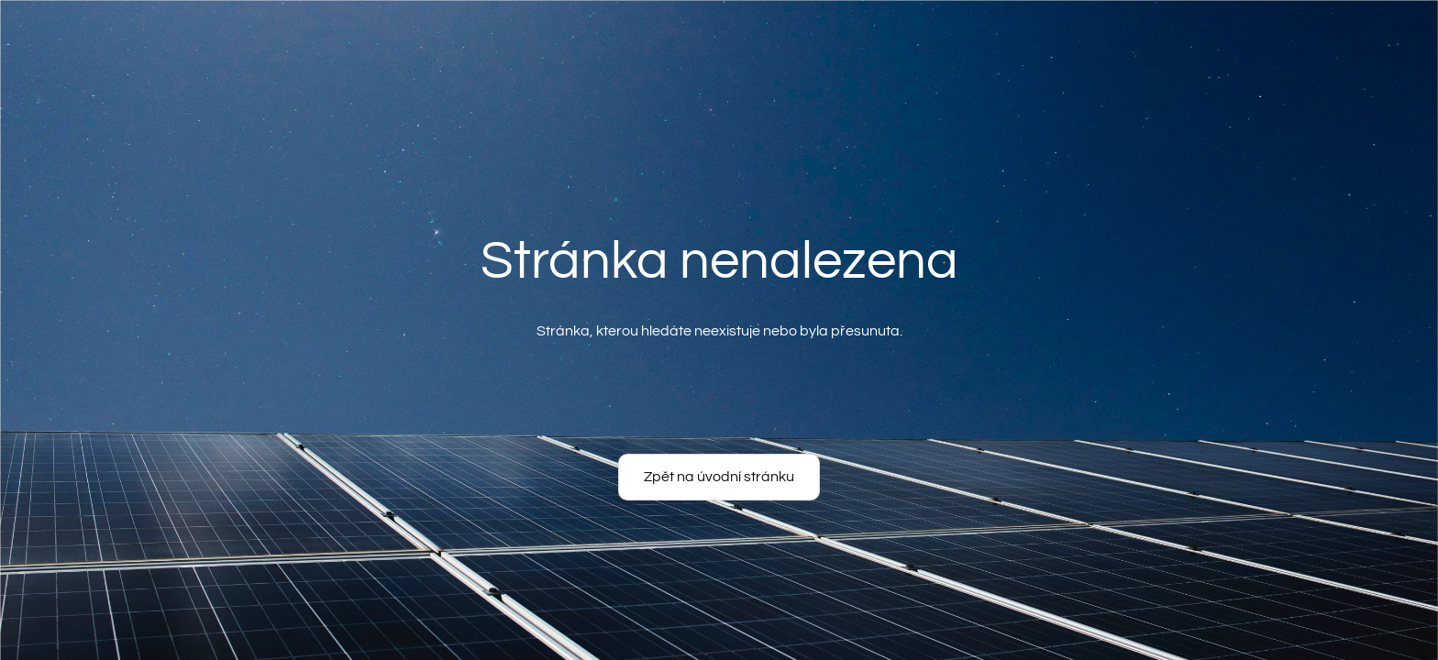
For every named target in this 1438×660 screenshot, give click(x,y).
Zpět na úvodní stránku (719, 476)
